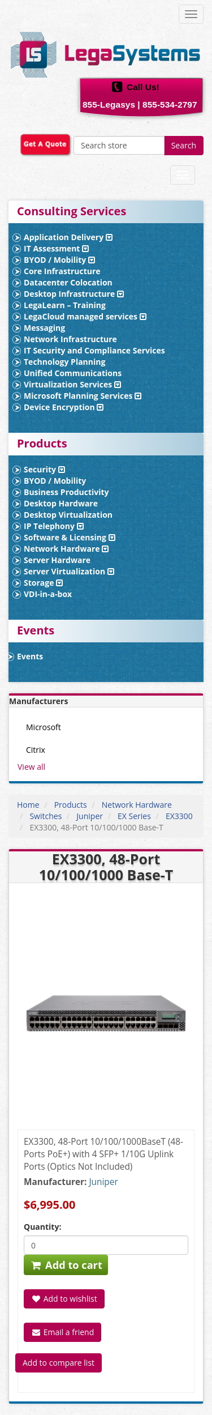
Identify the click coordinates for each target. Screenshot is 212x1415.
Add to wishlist (64, 1298)
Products (70, 804)
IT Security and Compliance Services (94, 350)
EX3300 (179, 816)
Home (28, 804)
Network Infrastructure (70, 339)
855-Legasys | (111, 104)
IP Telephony (54, 526)
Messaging (44, 327)
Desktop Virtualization (68, 514)
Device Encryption (63, 407)
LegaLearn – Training (65, 305)
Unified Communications (73, 373)
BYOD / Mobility (59, 259)
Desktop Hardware (61, 503)
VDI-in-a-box (48, 594)
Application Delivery (68, 237)
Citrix (35, 749)
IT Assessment (56, 248)
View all (31, 766)
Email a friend (62, 1332)
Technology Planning (64, 361)
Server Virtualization (69, 571)
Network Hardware (66, 548)
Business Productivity (66, 492)
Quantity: (42, 1226)
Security (44, 469)
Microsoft (43, 727)
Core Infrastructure (62, 271)
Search (183, 145)
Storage (43, 582)
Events (30, 656)
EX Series (134, 816)
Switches (45, 816)
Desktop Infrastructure (74, 293)
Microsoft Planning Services (82, 395)
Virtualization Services (72, 384)
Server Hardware (57, 560)
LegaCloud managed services (85, 316)
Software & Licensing (69, 537)
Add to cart (65, 1265)
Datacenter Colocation (68, 282)
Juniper (89, 816)
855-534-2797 (169, 104)
